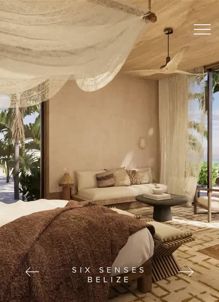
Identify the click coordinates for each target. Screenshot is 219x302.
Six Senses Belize (109, 274)
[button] (28, 151)
